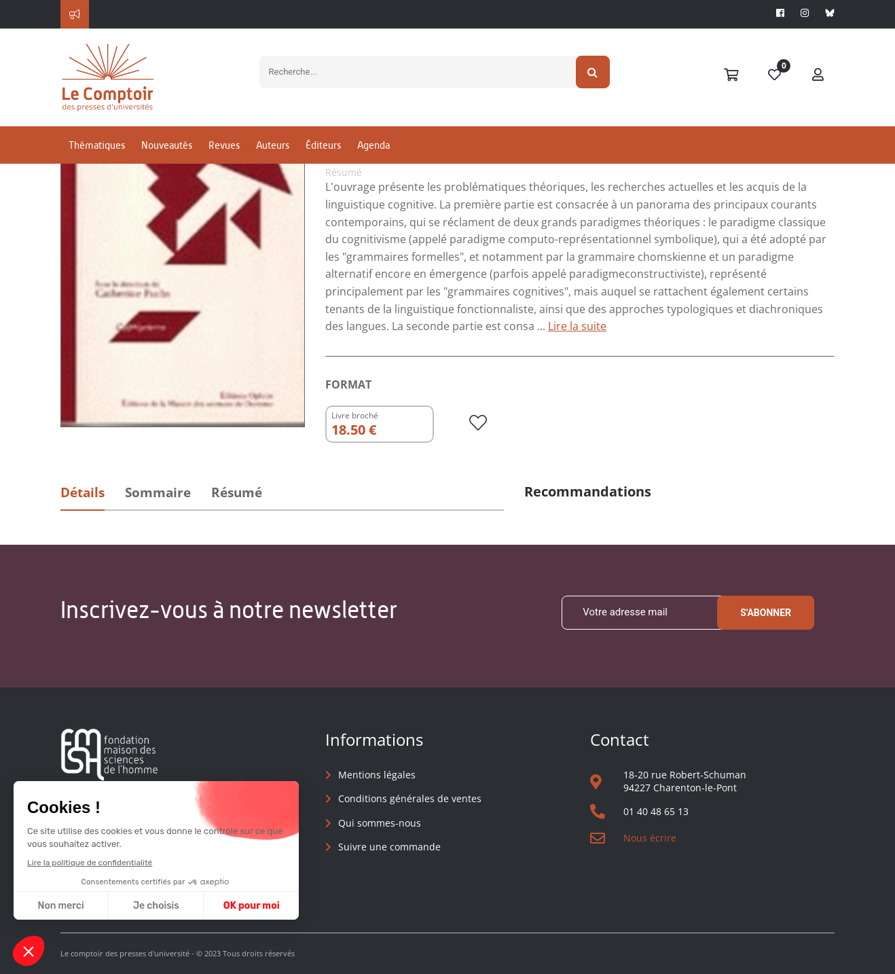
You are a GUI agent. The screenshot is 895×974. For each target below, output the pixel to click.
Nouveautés (166, 145)
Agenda (373, 145)
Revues (224, 145)
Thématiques (97, 145)
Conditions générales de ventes (409, 798)
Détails (82, 492)
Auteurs (272, 145)
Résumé (236, 492)
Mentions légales (377, 774)
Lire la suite (577, 326)
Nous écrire (649, 837)
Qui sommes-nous (379, 822)
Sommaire (158, 492)
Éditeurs (323, 145)
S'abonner (765, 612)
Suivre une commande (389, 846)
